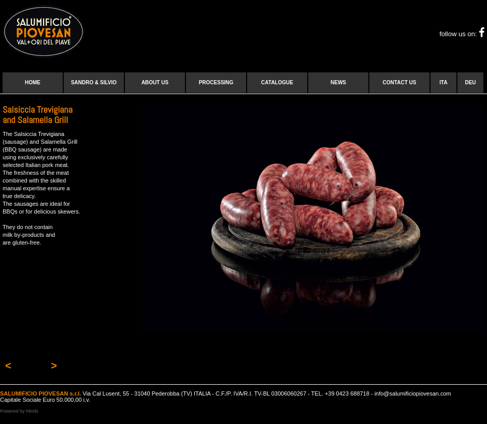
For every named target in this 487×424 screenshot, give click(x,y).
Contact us (400, 82)
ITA (443, 82)
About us (154, 82)
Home (32, 82)
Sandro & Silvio (94, 82)
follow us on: (461, 34)
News (338, 82)
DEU (470, 82)
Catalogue (277, 82)
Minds (32, 411)
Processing (216, 82)
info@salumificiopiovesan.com (413, 393)
